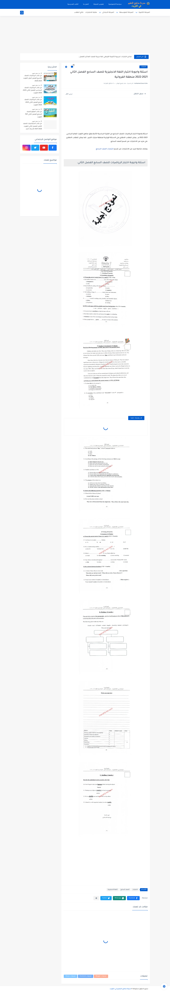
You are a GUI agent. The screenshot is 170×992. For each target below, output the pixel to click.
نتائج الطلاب (78, 12)
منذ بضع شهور (36, 73)
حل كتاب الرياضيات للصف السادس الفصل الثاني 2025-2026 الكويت (32, 90)
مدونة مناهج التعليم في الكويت (120, 989)
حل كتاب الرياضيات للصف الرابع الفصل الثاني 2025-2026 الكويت (33, 102)
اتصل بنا (86, 4)
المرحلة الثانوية (144, 12)
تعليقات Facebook (85, 976)
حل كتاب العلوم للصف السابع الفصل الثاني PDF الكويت (33, 114)
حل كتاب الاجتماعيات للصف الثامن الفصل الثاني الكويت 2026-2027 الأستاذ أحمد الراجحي (32, 127)
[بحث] (22, 12)
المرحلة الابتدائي (108, 12)
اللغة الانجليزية (112, 889)
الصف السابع (125, 889)
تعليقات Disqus (71, 976)
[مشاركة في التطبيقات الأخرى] (96, 898)
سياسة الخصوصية (115, 4)
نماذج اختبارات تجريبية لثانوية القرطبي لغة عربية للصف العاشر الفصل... (105, 57)
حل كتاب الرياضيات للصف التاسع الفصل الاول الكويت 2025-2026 (32, 78)
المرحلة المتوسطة (126, 12)
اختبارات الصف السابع (105, 149)
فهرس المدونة (99, 4)
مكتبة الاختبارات (91, 12)
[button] (133, 898)
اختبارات (143, 67)
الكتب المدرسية (73, 4)
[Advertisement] (85, 34)
